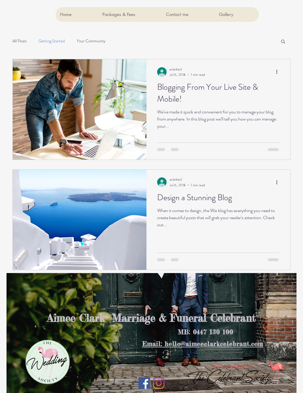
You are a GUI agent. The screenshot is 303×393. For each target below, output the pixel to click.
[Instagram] (159, 383)
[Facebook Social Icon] (144, 383)
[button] (283, 42)
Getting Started (51, 41)
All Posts (19, 41)
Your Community (91, 41)
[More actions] (278, 72)
